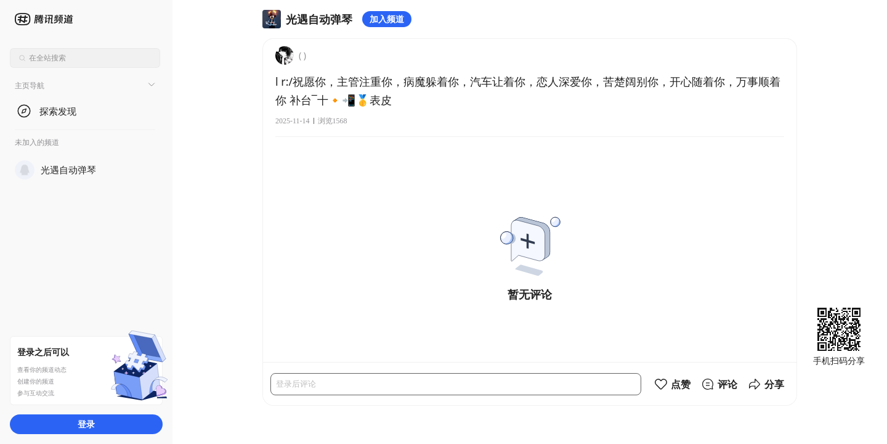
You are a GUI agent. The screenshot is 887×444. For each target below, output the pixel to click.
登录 (86, 424)
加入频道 (387, 19)
